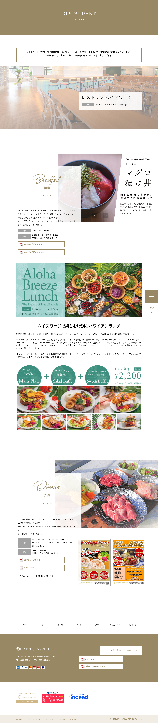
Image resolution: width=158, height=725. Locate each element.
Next (105, 215)
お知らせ (132, 625)
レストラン (79, 625)
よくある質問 (115, 625)
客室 (43, 625)
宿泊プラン (61, 625)
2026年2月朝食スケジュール (33, 244)
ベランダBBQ (62, 560)
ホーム (25, 625)
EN (152, 308)
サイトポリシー (50, 721)
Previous (94, 215)
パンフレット (89, 661)
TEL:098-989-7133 (43, 567)
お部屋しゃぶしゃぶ (30, 560)
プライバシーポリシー (34, 721)
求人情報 (73, 721)
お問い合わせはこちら (118, 651)
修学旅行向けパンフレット (94, 668)
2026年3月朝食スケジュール (67, 244)
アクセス (97, 625)
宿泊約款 (63, 721)
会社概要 (19, 721)
